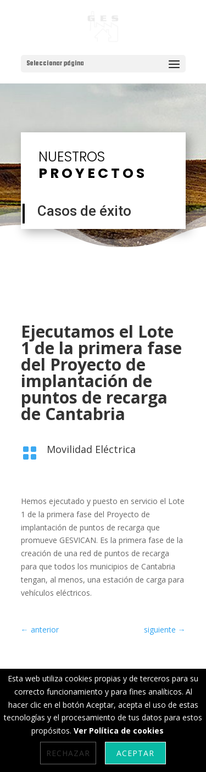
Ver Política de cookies (119, 730)
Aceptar (135, 753)
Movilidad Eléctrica (91, 449)
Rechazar (68, 753)
